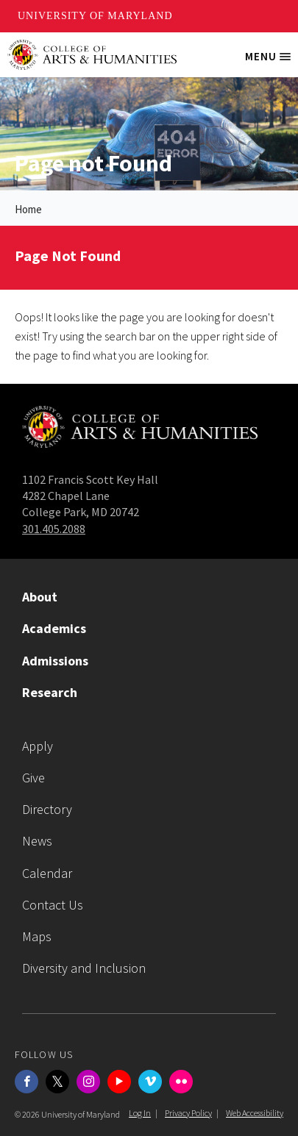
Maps (37, 936)
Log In (140, 1112)
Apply (37, 745)
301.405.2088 (53, 528)
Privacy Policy (188, 1112)
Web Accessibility (254, 1112)
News (37, 840)
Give (33, 777)
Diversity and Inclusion (84, 968)
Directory (47, 809)
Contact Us (52, 904)
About (39, 596)
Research (49, 692)
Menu (271, 62)
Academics (54, 628)
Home (28, 209)
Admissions (55, 660)
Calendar (47, 873)
